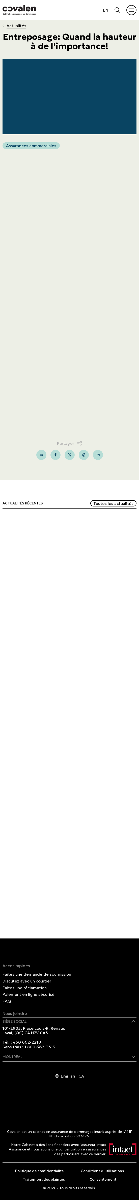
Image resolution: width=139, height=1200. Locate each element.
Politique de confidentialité (39, 1171)
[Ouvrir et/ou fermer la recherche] (117, 10)
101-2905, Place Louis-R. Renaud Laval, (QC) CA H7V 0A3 (34, 1030)
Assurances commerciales (31, 145)
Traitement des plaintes (44, 1179)
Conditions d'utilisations (102, 1171)
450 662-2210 (27, 1042)
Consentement (103, 1179)
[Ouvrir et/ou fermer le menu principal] (131, 10)
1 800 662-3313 (39, 1046)
